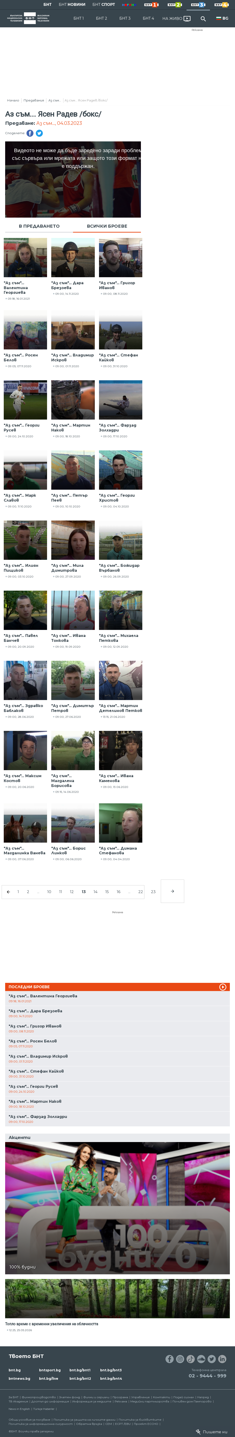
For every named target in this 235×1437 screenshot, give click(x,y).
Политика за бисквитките (140, 1419)
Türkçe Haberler (44, 1409)
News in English (19, 1409)
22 (140, 892)
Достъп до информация (50, 1401)
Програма (120, 1397)
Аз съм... (54, 100)
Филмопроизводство (39, 1397)
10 (49, 892)
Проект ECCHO (146, 1424)
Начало (13, 100)
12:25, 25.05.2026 (20, 1330)
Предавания (34, 100)
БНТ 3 (125, 18)
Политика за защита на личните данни (84, 1419)
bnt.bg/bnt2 (80, 1378)
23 (153, 892)
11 (60, 892)
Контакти (161, 1397)
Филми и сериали (96, 1397)
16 (118, 892)
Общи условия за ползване (29, 1419)
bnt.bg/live (48, 1378)
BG (225, 18)
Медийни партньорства (149, 1401)
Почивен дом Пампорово (192, 1401)
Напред (203, 1397)
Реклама (197, 30)
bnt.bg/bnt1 (80, 1370)
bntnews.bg (19, 1378)
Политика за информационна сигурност (41, 1424)
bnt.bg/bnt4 (111, 1378)
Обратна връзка (89, 1424)
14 (95, 892)
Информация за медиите (91, 1401)
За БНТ (13, 1397)
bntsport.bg (50, 1370)
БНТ (48, 4)
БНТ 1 (78, 18)
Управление (140, 1397)
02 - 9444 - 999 (207, 1376)
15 (107, 892)
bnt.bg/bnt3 (111, 1370)
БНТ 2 (101, 18)
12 (72, 892)
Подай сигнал (183, 1397)
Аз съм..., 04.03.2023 (59, 123)
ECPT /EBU (123, 1424)
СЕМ (108, 1424)
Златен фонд (69, 1397)
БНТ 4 (148, 18)
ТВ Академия (18, 1401)
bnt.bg (15, 1370)
